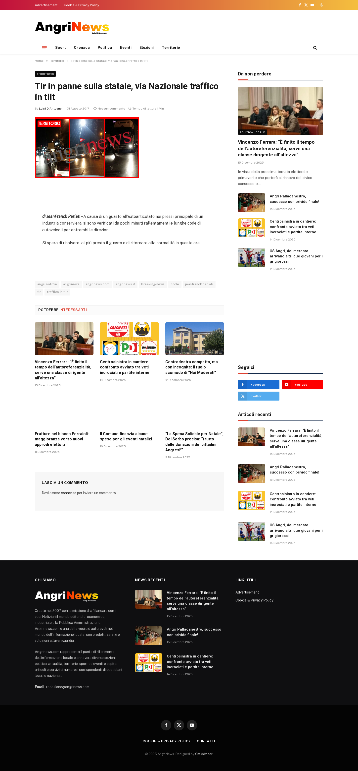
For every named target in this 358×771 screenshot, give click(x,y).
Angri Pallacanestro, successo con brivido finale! (294, 199)
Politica (105, 47)
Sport (60, 47)
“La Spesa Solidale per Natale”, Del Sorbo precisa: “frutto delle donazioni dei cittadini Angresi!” (194, 441)
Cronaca (82, 47)
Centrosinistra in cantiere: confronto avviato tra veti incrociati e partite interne (124, 367)
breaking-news (153, 284)
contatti (206, 741)
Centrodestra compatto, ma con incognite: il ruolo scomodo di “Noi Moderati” (191, 367)
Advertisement (46, 5)
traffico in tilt (57, 292)
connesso (68, 493)
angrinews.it (125, 284)
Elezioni (146, 47)
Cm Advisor (203, 754)
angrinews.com (98, 284)
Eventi (126, 47)
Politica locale (252, 132)
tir (39, 292)
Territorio (171, 47)
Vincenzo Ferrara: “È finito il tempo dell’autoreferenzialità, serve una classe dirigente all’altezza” (63, 369)
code (175, 284)
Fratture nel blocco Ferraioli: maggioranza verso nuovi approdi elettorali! (62, 439)
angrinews (71, 284)
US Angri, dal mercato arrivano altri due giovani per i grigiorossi (296, 256)
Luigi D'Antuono (50, 108)
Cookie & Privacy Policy (81, 5)
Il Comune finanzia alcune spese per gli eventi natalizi (126, 436)
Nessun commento (109, 108)
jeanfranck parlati (199, 284)
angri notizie (47, 284)
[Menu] (44, 47)
